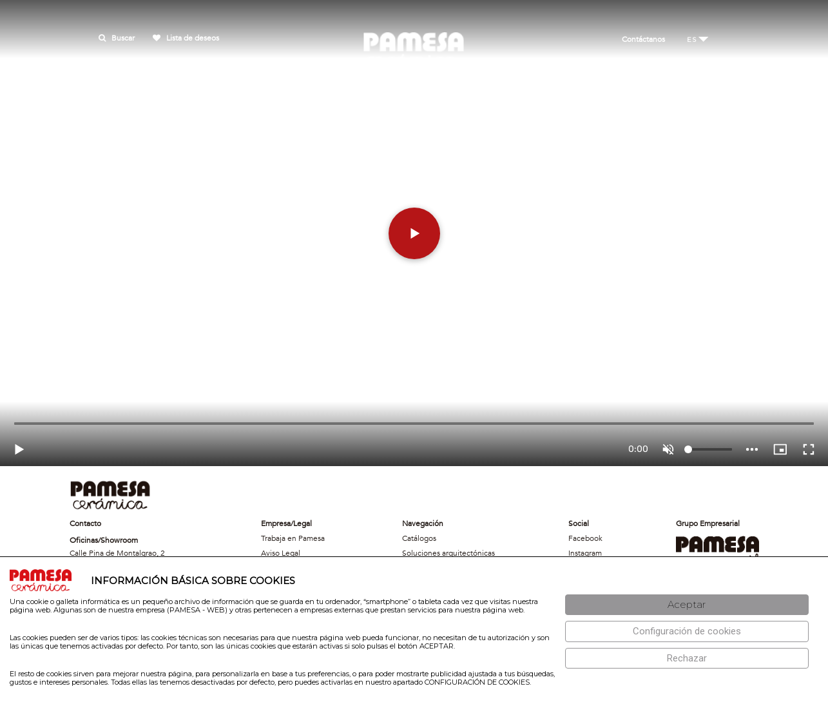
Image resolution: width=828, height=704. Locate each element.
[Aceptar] (687, 605)
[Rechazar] (687, 658)
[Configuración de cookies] (687, 631)
